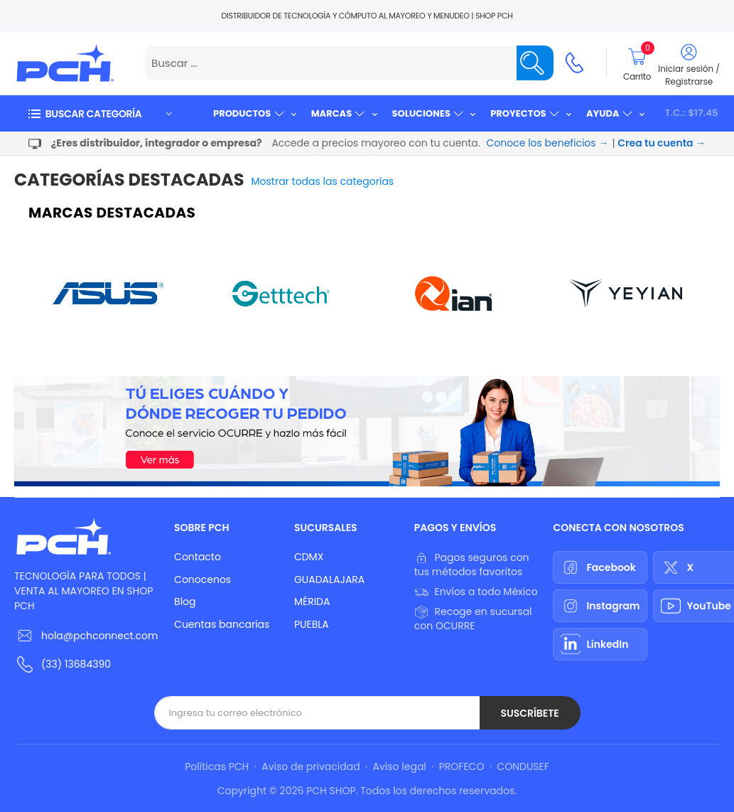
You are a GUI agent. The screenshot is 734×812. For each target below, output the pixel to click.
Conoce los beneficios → (548, 143)
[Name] (535, 63)
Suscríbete (529, 713)
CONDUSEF (523, 766)
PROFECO (462, 766)
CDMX (308, 557)
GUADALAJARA (329, 579)
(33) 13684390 (76, 664)
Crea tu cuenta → (661, 143)
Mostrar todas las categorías (323, 181)
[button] (99, 113)
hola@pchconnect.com (99, 636)
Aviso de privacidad (310, 766)
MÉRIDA (312, 601)
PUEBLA (311, 624)
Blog (184, 601)
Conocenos (202, 579)
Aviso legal (399, 766)
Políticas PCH (217, 766)
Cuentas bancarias (221, 624)
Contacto (197, 557)
